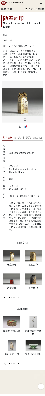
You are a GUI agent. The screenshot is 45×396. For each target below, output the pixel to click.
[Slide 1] (9, 297)
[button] (19, 126)
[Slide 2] (11, 297)
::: (26, 9)
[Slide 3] (14, 297)
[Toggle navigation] (41, 3)
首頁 (31, 8)
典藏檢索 (39, 8)
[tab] (7, 138)
